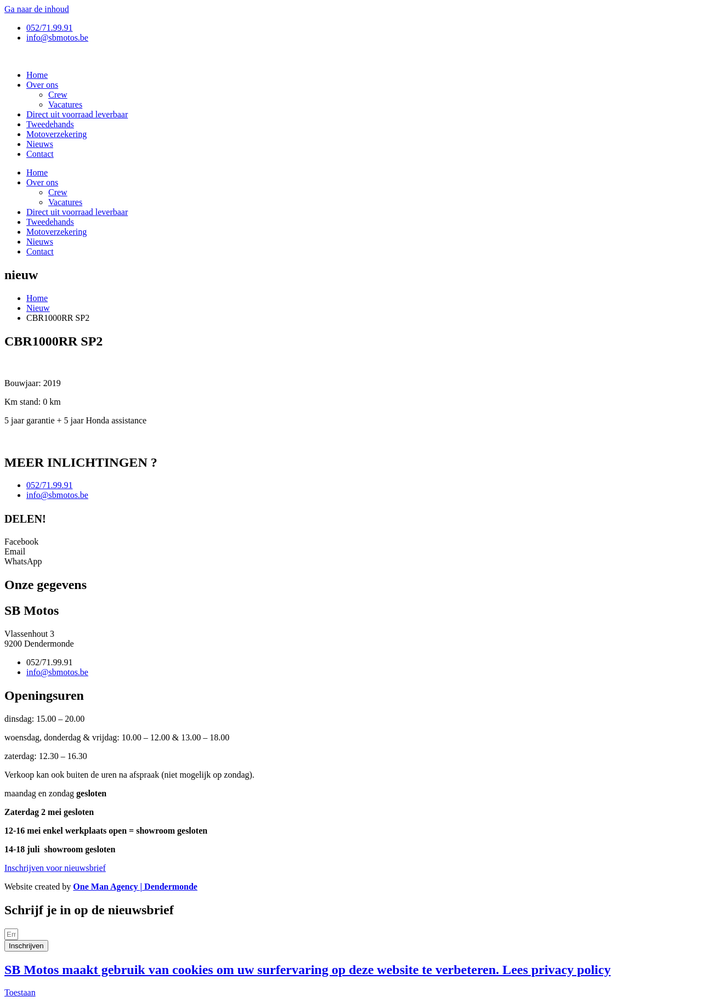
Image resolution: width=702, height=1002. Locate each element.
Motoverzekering (56, 134)
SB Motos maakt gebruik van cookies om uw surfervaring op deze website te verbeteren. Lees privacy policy (307, 970)
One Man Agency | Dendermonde (135, 886)
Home (37, 75)
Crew (57, 94)
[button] (351, 542)
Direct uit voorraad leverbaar (77, 114)
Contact (40, 153)
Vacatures (65, 104)
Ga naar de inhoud (36, 9)
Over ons (42, 84)
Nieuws (39, 144)
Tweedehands (50, 124)
